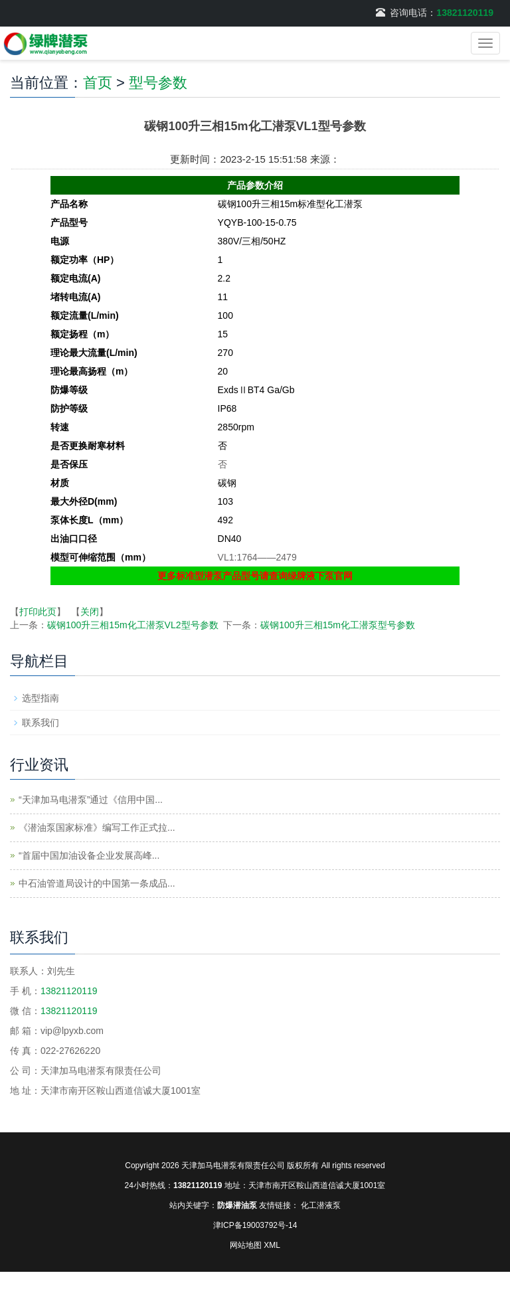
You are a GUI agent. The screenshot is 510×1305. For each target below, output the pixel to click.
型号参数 (158, 82)
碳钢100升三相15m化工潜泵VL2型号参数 (132, 625)
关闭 (89, 611)
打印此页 (37, 611)
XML (272, 1245)
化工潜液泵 (321, 1205)
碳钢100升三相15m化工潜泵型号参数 (337, 625)
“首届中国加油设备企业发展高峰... (89, 855)
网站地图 (246, 1245)
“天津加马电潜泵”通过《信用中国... (91, 799)
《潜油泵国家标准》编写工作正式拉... (97, 827)
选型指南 (40, 698)
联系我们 (40, 722)
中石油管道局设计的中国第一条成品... (97, 883)
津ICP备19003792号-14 (255, 1225)
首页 (97, 82)
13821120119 (464, 12)
